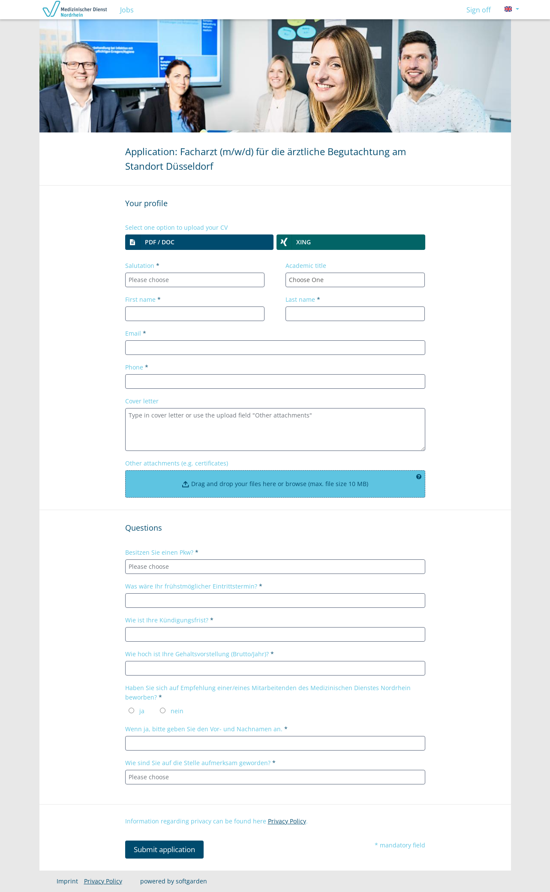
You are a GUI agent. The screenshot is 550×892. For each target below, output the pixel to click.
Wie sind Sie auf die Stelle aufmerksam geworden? (200, 763)
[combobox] (195, 280)
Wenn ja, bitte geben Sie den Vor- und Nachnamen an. (206, 729)
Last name (303, 299)
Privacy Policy (287, 821)
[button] (199, 242)
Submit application (164, 849)
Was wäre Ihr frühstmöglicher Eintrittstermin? (193, 586)
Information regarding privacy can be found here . (216, 821)
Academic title (306, 265)
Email (135, 333)
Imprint (67, 881)
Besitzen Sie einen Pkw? (161, 552)
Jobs (127, 10)
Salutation (142, 265)
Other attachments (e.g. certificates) (176, 463)
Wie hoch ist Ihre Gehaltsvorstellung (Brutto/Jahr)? (199, 654)
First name (143, 299)
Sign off (478, 10)
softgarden (191, 881)
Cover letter (142, 401)
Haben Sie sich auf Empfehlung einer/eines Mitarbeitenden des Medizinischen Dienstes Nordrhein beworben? (268, 692)
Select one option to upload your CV (176, 227)
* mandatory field (400, 845)
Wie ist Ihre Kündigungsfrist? (169, 620)
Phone (136, 367)
